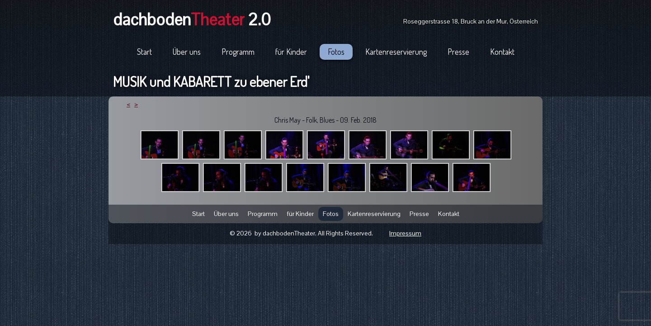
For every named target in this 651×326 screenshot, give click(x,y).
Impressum (405, 233)
